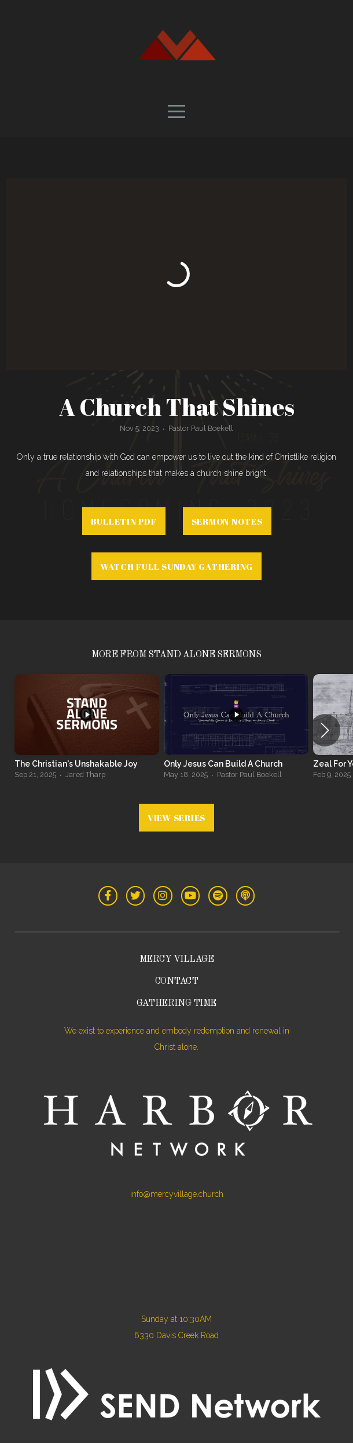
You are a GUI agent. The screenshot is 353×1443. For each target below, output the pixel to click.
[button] (325, 730)
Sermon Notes (227, 521)
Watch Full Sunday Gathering (176, 566)
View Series (176, 817)
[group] (86, 730)
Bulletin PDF (124, 521)
